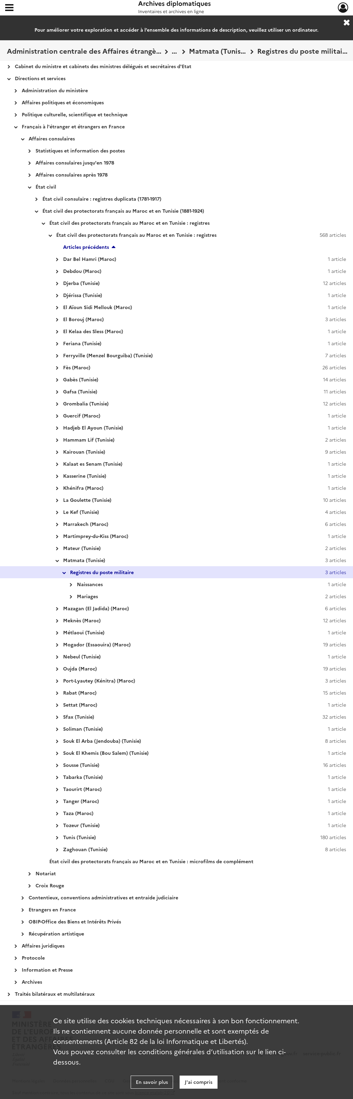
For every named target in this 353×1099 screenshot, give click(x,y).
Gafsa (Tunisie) (80, 391)
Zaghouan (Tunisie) (85, 849)
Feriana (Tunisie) (82, 343)
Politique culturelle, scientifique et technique (75, 114)
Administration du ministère (55, 90)
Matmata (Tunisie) (218, 50)
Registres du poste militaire (302, 50)
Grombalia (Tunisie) (86, 403)
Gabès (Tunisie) (80, 379)
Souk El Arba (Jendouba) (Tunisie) (102, 740)
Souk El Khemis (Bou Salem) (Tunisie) (106, 752)
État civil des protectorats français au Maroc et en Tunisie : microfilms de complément (151, 861)
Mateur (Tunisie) (82, 548)
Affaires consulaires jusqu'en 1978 (75, 162)
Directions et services (40, 78)
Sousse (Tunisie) (81, 764)
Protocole (33, 957)
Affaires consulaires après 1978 (72, 174)
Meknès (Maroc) (82, 620)
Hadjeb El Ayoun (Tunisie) (93, 427)
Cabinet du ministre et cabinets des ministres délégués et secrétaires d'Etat (103, 66)
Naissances (90, 584)
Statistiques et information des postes (80, 150)
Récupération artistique (56, 933)
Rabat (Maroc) (80, 692)
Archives (32, 981)
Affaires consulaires (52, 138)
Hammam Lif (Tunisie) (88, 439)
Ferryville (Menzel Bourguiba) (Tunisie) (108, 355)
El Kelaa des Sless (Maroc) (93, 331)
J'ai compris (198, 1081)
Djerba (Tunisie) (81, 282)
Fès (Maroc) (76, 367)
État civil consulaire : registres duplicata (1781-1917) (101, 198)
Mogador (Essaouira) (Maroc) (97, 644)
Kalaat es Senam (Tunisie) (92, 463)
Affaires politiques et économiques (63, 102)
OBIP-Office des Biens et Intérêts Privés (75, 921)
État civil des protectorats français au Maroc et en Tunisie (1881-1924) (123, 210)
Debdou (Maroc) (82, 270)
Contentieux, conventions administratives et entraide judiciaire (103, 897)
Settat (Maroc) (80, 704)
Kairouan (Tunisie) (84, 451)
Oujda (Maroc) (80, 668)
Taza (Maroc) (78, 813)
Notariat (46, 873)
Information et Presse (47, 969)
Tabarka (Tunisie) (83, 776)
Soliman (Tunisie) (83, 728)
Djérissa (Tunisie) (82, 295)
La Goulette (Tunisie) (87, 499)
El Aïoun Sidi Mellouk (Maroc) (97, 307)
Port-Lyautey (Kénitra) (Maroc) (99, 680)
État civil (46, 186)
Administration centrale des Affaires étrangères (84, 50)
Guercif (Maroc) (81, 415)
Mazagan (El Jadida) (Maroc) (96, 608)
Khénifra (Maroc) (83, 487)
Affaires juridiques (43, 945)
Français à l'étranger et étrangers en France (73, 126)
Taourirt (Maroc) (82, 788)
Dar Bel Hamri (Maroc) (89, 258)
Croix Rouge (50, 885)
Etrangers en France (52, 909)
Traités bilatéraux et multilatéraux (55, 993)
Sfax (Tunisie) (78, 716)
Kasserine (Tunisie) (84, 475)
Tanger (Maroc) (81, 800)
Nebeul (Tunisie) (82, 656)
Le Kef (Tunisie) (81, 511)
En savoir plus (152, 1081)
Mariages (87, 596)
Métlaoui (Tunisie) (83, 632)
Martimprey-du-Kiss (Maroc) (95, 535)
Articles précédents (86, 246)
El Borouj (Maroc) (83, 319)
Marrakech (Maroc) (85, 523)
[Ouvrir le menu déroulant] (9, 8)
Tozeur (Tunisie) (81, 825)
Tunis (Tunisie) (79, 837)
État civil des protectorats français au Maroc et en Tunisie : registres (129, 222)
